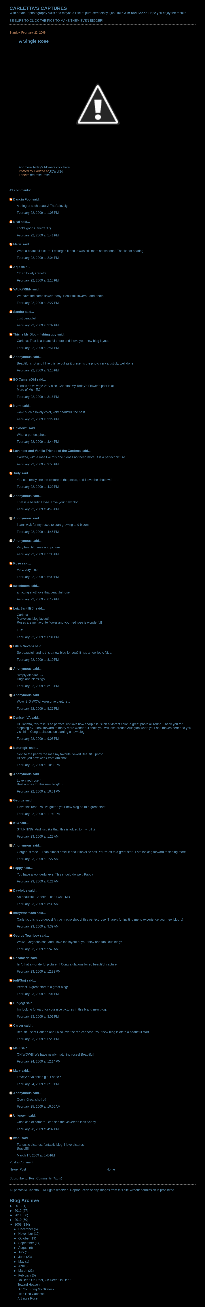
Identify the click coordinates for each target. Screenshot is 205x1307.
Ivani (16, 1138)
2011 (18, 1215)
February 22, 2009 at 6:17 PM (38, 599)
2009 (18, 1224)
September (26, 1243)
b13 (16, 823)
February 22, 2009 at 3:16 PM (38, 397)
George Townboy (26, 935)
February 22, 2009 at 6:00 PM (38, 577)
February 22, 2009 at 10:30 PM (38, 765)
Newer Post (18, 1169)
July (21, 1252)
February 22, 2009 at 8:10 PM (38, 660)
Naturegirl (20, 748)
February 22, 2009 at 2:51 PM (38, 348)
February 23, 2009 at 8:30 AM (37, 904)
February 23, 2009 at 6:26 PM (38, 1039)
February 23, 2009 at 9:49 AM (37, 949)
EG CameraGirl (24, 379)
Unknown (20, 428)
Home (111, 1169)
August (23, 1248)
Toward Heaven (29, 1284)
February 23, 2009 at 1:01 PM (38, 994)
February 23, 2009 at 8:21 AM (37, 881)
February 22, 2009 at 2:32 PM (38, 325)
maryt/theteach (24, 913)
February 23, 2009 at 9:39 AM (37, 926)
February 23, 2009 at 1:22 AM (37, 836)
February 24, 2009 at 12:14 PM (38, 1061)
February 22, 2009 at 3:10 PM (38, 370)
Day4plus (20, 890)
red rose (36, 175)
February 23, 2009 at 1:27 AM (37, 859)
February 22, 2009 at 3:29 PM (38, 419)
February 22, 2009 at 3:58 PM (38, 464)
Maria (17, 244)
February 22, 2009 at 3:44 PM (38, 442)
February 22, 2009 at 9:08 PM (38, 739)
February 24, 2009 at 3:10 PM (38, 1084)
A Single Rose (28, 1298)
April (22, 1266)
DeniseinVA (22, 717)
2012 (18, 1210)
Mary (17, 1070)
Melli (16, 1048)
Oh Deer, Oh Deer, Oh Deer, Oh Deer (44, 1280)
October (24, 1238)
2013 (18, 1206)
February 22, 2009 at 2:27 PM (38, 303)
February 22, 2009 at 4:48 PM (38, 532)
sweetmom (21, 586)
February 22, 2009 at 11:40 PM (38, 814)
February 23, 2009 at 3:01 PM (38, 1016)
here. (67, 167)
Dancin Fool (22, 199)
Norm (17, 406)
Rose (17, 563)
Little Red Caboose (31, 1294)
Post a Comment (21, 1162)
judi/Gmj (19, 980)
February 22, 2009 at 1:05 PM (38, 213)
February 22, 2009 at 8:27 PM (38, 708)
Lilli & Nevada (23, 646)
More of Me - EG (28, 390)
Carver (18, 1025)
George (18, 800)
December (26, 1229)
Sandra (18, 312)
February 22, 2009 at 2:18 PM (38, 280)
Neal (16, 222)
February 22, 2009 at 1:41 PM (38, 235)
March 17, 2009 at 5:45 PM (36, 1155)
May (21, 1261)
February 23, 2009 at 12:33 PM (38, 971)
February (25, 1275)
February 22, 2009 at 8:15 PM (38, 686)
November (26, 1233)
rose (46, 175)
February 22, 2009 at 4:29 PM (38, 487)
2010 (18, 1220)
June (22, 1257)
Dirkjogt (19, 1003)
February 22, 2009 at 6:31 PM (38, 637)
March (23, 1271)
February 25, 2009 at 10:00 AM (38, 1106)
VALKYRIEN (22, 289)
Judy (17, 473)
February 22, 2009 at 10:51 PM (38, 791)
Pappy (18, 868)
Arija (16, 267)
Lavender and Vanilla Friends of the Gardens (47, 451)
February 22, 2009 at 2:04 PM (38, 258)
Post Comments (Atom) (45, 1178)
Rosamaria (21, 958)
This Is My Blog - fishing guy (34, 334)
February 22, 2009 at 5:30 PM (38, 554)
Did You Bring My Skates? (36, 1289)
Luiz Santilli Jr (24, 608)
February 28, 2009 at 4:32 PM (38, 1129)
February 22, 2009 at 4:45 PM (38, 509)
